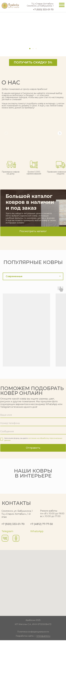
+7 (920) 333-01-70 (13, 571)
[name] (33, 415)
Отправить (33, 447)
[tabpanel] (33, 331)
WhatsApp (36, 579)
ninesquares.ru (43, 684)
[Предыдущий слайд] (2, 507)
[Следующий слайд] (63, 507)
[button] (33, 62)
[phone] (33, 423)
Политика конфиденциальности (33, 679)
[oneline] (33, 431)
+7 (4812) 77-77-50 (41, 571)
